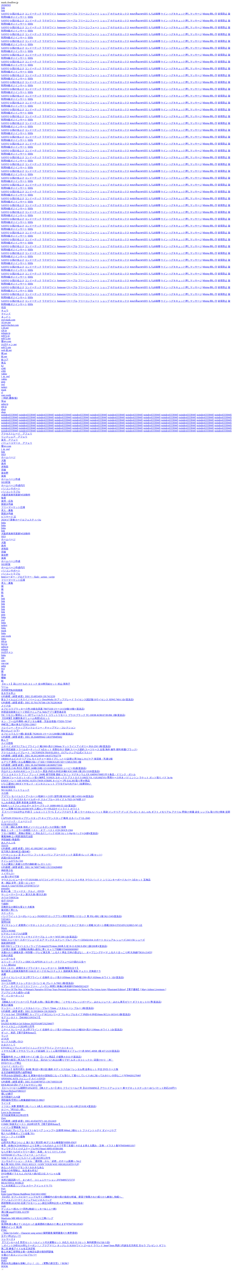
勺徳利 (4, 904)
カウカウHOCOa (9, 897)
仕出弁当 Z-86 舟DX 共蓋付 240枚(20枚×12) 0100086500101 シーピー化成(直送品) (43, 768)
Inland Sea (6, 980)
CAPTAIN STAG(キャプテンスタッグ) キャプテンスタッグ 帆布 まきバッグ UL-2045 (45, 818)
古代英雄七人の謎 (10, 1097)
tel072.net (6, 338)
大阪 (3, 460)
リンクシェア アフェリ (14, 436)
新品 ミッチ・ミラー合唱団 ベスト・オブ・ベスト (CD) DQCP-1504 (37, 830)
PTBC (4, 1230)
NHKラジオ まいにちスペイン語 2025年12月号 (25, 1158)
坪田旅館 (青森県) (10, 839)
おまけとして (8, 1044)
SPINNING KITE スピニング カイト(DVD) (23, 1078)
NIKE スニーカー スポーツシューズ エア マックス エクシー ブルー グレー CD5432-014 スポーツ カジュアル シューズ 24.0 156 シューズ (73, 940)
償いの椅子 (7, 1094)
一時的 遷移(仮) (9, 398)
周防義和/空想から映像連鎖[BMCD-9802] (23, 1100)
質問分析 (6, 922)
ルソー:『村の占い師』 (13, 1109)
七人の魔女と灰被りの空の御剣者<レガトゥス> (26, 864)
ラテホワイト (49, 13)
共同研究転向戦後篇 (12, 690)
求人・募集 (7, 510)
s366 (3, 371)
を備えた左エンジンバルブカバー (19, 1255)
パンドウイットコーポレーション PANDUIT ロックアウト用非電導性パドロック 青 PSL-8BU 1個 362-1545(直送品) (61, 916)
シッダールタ (8, 958)
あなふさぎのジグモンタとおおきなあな (22, 1167)
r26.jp (4, 330)
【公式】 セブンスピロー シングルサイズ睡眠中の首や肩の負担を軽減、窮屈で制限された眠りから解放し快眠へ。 (62, 1197)
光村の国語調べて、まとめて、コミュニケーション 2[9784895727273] (38, 1180)
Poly (3, 1188)
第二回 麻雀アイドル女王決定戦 (18, 1248)
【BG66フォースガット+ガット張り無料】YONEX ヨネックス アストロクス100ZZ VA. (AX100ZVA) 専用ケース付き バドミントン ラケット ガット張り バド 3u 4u (86, 777)
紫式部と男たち (9, 910)
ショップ (105, 13)
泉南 (3, 476)
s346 (3, 368)
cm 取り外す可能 (10, 876)
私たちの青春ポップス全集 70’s (17, 1133)
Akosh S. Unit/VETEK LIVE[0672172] (20, 886)
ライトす (6, 1103)
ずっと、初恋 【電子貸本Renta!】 (19, 1032)
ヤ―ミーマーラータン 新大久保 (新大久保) (24, 894)
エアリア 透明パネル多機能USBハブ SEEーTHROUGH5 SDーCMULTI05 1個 (41, 762)
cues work (6, 395)
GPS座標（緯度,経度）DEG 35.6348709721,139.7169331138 (31, 1081)
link (3, 8)
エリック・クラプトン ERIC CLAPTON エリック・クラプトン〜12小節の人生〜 (43, 962)
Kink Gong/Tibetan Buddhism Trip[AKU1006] (23, 1194)
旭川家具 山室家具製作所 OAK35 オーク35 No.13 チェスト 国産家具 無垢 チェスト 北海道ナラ (51, 971)
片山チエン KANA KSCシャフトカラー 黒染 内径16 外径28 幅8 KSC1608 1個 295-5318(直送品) (50, 771)
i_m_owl (5, 376)
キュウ (4, 310)
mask (3, 390)
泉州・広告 (7, 501)
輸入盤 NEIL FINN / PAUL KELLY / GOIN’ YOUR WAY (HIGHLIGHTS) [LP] (40, 1164)
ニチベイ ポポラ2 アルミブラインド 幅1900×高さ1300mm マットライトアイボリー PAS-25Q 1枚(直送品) (56, 746)
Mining (206, 13)
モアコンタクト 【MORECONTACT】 (21, 1017)
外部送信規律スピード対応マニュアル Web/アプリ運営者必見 (33, 712)
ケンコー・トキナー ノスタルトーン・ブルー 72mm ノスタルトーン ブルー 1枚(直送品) (47, 1008)
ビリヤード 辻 (8, 516)
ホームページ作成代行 (13, 485)
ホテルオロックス (119, 13)
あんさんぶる (8, 842)
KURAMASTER (9, 824)
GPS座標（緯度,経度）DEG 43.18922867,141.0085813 (28, 848)
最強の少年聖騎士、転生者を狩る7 (19, 1170)
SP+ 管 (4, 1020)
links (3, 522)
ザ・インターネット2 (12, 995)
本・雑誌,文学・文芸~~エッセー (18, 883)
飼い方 (213, 13)
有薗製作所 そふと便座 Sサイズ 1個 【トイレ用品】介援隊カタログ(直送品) (41, 1057)
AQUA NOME (8, 931)
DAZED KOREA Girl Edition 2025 (27, 1023)
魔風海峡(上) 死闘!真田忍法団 (17, 836)
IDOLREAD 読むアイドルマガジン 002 (21, 1085)
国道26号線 (7, 504)
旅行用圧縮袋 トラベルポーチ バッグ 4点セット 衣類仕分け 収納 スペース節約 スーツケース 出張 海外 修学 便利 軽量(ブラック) (69, 749)
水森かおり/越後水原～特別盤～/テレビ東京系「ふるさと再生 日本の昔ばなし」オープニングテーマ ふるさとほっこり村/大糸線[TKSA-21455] (76, 952)
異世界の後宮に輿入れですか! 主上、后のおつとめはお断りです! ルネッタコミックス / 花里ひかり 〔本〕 (57, 1060)
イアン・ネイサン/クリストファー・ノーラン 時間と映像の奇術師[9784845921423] (44, 986)
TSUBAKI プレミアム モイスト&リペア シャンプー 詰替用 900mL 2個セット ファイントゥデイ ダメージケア (58, 1130)
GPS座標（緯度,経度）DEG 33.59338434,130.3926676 (28, 1011)
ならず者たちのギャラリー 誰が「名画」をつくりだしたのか (33, 1152)
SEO (3, 454)
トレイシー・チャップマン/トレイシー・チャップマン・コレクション (38, 727)
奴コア (4, 359)
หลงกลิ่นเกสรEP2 (139, 13)
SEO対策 (5, 482)
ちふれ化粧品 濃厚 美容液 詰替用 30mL (22, 802)
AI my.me (6, 322)
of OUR (5, 1039)
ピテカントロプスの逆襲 (14, 933)
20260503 (6, 5)
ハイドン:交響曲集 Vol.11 (14, 1127)
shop (3, 409)
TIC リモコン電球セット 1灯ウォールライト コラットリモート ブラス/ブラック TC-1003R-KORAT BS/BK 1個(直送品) (63, 715)
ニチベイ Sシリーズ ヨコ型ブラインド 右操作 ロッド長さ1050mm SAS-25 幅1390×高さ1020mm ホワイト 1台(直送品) (62, 977)
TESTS (4, 845)
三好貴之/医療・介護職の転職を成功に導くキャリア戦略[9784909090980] (39, 949)
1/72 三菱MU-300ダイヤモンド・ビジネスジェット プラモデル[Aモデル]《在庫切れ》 (46, 784)
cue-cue (5, 663)
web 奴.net (6, 350)
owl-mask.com (8, 319)
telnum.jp (5, 333)
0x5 (3, 668)
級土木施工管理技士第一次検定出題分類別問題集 (27, 1251)
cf (2, 392)
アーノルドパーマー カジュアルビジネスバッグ (26, 1200)
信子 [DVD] (7, 900)
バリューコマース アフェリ (16, 443)
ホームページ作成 (10, 479)
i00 (2, 658)
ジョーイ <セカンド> (12, 1066)
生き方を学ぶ (8, 693)
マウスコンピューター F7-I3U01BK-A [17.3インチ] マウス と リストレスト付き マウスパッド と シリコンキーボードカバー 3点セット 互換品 (75, 879)
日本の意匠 (7, 955)
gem (3, 381)
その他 (4, 793)
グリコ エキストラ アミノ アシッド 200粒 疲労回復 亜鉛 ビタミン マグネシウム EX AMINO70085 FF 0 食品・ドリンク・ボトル (68, 774)
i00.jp (4, 406)
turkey (4, 387)
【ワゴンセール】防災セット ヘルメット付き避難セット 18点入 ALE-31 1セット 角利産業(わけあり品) (55, 1242)
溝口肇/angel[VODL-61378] (15, 1212)
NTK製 (4, 1215)
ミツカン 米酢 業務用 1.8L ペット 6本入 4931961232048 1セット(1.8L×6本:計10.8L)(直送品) (48, 1106)
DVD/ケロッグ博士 (11, 1063)
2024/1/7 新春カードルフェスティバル (21, 519)
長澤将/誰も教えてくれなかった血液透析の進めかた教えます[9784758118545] (42, 1224)
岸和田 (4, 466)
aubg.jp (4, 404)
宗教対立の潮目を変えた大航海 (17, 907)
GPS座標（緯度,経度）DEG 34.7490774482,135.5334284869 (31, 867)
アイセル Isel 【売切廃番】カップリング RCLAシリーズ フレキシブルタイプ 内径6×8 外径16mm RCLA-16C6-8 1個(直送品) (66, 1014)
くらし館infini (8, 965)
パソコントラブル (10, 491)
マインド (6, 313)
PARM (4, 1258)
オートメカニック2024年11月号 (17, 1026)
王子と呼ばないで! (11, 1236)
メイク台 (6, 705)
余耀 (3, 974)
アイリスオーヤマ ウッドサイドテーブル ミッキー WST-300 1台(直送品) (39, 937)
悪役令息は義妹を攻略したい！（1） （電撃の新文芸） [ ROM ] (35, 1263)
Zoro (3, 1118)
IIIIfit (30, 17)
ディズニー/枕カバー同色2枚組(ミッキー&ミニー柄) (29, 1209)
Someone (61, 13)
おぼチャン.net (9, 344)
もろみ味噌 (154, 13)
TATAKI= (6, 919)
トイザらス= (7, 873)
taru (3, 1054)
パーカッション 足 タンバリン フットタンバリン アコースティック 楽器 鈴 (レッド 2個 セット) (51, 854)
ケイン (164, 13)
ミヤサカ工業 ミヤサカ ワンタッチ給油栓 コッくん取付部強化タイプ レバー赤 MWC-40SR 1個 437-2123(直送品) (60, 1051)
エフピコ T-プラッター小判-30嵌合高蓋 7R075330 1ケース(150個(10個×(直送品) (42, 709)
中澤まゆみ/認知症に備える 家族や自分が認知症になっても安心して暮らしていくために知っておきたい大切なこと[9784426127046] (71, 1075)
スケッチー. (7, 913)
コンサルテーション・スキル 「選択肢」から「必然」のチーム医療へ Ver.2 (41, 1161)
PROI (4, 1221)
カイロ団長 (7, 743)
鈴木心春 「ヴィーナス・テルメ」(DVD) (22, 891)
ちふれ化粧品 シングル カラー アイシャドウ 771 (26, 1185)
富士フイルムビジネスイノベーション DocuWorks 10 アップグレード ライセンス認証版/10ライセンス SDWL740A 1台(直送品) (67, 699)
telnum (4, 649)
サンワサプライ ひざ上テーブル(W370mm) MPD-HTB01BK (32, 1148)
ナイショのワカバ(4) (12, 861)
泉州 (3, 463)
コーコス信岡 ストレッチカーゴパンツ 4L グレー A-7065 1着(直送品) (37, 983)
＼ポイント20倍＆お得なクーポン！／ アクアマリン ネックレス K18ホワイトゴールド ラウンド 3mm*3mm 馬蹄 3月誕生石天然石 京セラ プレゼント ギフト (83, 1245)
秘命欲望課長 (8, 787)
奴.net (4, 356)
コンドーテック (33, 13)
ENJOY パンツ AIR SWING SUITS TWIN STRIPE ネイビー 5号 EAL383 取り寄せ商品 (45, 780)
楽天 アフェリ (9, 440)
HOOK (4, 1266)
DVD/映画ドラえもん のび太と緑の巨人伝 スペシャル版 (31, 1173)
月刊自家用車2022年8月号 (15, 1115)
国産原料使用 (8, 943)
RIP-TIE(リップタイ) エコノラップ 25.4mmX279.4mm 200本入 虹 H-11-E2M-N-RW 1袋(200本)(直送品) (54, 946)
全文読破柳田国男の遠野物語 (16, 1072)
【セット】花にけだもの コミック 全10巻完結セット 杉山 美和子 (35, 684)
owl (3, 384)
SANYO (5, 13)
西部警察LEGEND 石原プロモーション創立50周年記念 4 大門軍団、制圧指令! (42, 1203)
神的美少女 (7, 870)
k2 (2, 365)
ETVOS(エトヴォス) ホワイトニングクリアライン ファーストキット (37, 1048)
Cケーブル (72, 13)
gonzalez (5, 888)
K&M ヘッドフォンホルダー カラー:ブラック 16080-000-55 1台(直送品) (38, 805)
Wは (3, 999)
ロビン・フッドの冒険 (13, 1136)
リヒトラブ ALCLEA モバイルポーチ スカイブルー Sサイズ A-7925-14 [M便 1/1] (43, 799)
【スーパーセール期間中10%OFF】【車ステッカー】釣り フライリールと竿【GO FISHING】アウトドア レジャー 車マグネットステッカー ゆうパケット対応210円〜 (89, 1088)
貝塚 (3, 470)
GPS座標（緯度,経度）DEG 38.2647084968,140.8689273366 (31, 765)
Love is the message (10, 1112)
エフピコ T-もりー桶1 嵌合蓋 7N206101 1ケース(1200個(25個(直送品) (37, 734)
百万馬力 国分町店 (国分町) (15, 851)
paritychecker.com (10, 325)
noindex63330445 (9, 414)
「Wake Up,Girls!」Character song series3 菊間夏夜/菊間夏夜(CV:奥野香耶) (39, 1233)
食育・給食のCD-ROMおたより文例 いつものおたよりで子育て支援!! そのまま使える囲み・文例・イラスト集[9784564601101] (68, 1145)
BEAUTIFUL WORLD (12, 1183)
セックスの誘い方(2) (12, 1041)
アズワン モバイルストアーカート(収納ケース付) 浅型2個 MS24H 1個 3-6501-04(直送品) (47, 796)
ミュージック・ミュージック (16, 821)
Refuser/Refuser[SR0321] (13, 1091)
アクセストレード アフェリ (16, 433)
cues (3, 660)
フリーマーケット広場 (13, 507)
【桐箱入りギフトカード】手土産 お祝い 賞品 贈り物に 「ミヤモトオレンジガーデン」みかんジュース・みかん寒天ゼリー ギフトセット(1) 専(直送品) (81, 1002)
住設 (3, 307)
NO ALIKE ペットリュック (15, 790)
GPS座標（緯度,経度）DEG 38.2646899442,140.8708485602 (31, 737)
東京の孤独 (7, 1005)
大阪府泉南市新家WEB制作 (15, 494)
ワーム (4, 687)
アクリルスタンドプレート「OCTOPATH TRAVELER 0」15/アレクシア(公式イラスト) (46, 752)
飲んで (4, 740)
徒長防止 (222, 13)
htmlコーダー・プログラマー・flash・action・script (28, 577)
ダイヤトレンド (71, 925)
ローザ (4, 1177)
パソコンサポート (10, 488)
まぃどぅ (6, 317)
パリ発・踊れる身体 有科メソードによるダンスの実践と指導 (33, 827)
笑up (3, 401)
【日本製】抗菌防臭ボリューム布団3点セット (25, 718)
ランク (4, 1036)
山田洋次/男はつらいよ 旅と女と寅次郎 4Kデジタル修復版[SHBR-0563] (38, 1142)
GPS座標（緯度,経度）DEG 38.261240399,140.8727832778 (31, 755)
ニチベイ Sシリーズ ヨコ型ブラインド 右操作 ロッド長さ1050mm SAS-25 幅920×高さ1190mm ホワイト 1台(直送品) (62, 1029)
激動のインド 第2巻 (11, 1227)
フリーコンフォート (88, 13)
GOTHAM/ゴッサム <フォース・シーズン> (24, 1155)
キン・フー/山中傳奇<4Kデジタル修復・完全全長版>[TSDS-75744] (36, 721)
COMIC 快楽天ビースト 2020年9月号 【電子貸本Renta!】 (31, 1124)
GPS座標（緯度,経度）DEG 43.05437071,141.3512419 (28, 1121)
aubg (3, 666)
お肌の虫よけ (17, 13)
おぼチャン (7, 652)
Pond (3, 1191)
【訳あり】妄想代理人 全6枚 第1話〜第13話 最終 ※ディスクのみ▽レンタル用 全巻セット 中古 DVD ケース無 (59, 1069)
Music (4, 928)
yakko (4, 373)
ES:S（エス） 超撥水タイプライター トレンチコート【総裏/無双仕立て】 (40, 968)
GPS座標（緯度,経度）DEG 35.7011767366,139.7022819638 (31, 702)
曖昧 (3, 677)
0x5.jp (4, 644)
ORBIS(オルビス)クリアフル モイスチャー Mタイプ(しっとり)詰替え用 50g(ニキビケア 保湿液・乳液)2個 (57, 759)
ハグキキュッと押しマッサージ (185, 13)
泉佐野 (4, 473)
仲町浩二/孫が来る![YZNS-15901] (18, 724)
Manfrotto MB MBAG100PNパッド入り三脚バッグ (27, 1218)
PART (4, 1260)
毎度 (3, 498)
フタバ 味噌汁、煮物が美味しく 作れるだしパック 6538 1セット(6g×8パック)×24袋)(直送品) (49, 833)
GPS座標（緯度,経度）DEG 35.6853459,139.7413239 (28, 696)
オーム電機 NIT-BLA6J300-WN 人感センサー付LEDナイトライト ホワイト (40, 809)
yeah (3, 1206)
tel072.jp (5, 336)
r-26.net (5, 328)
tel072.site (6, 347)
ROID (4, 1139)
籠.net (4, 353)
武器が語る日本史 (10, 858)
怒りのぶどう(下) (10, 730)
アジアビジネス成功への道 (15, 992)
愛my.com (6, 341)
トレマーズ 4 (8, 1239)
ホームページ (8, 457)
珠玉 (3, 362)
